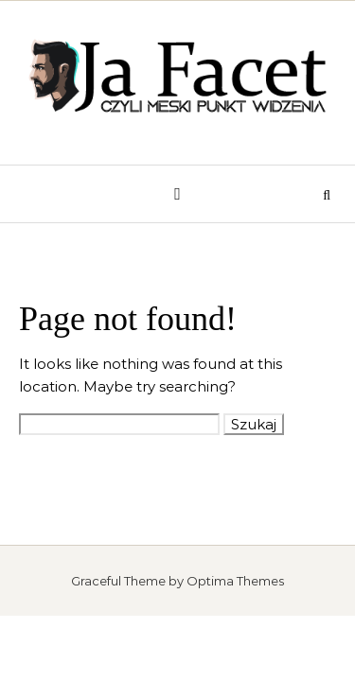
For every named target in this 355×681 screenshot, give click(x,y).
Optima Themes (235, 580)
